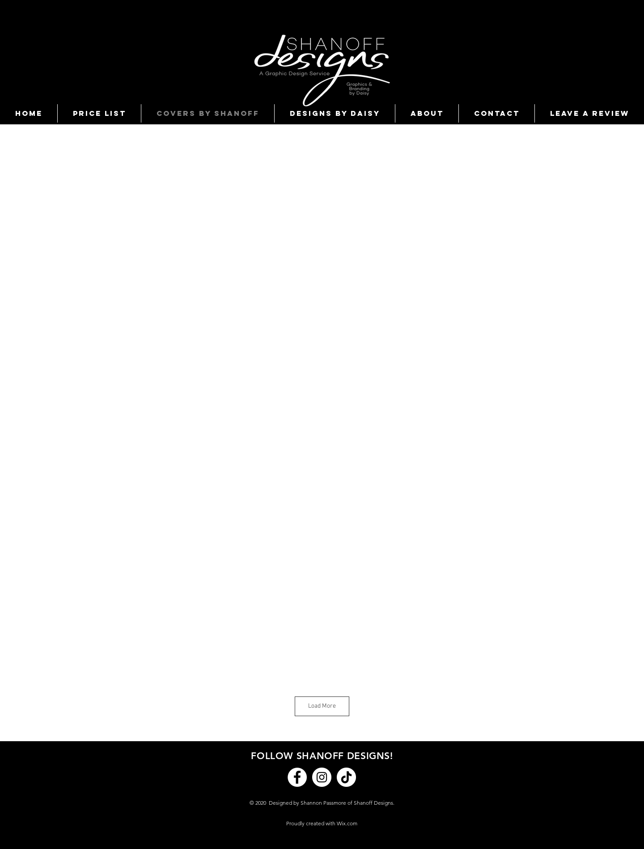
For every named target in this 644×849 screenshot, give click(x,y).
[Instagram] (321, 777)
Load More (322, 706)
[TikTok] (346, 777)
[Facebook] (297, 777)
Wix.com (347, 823)
